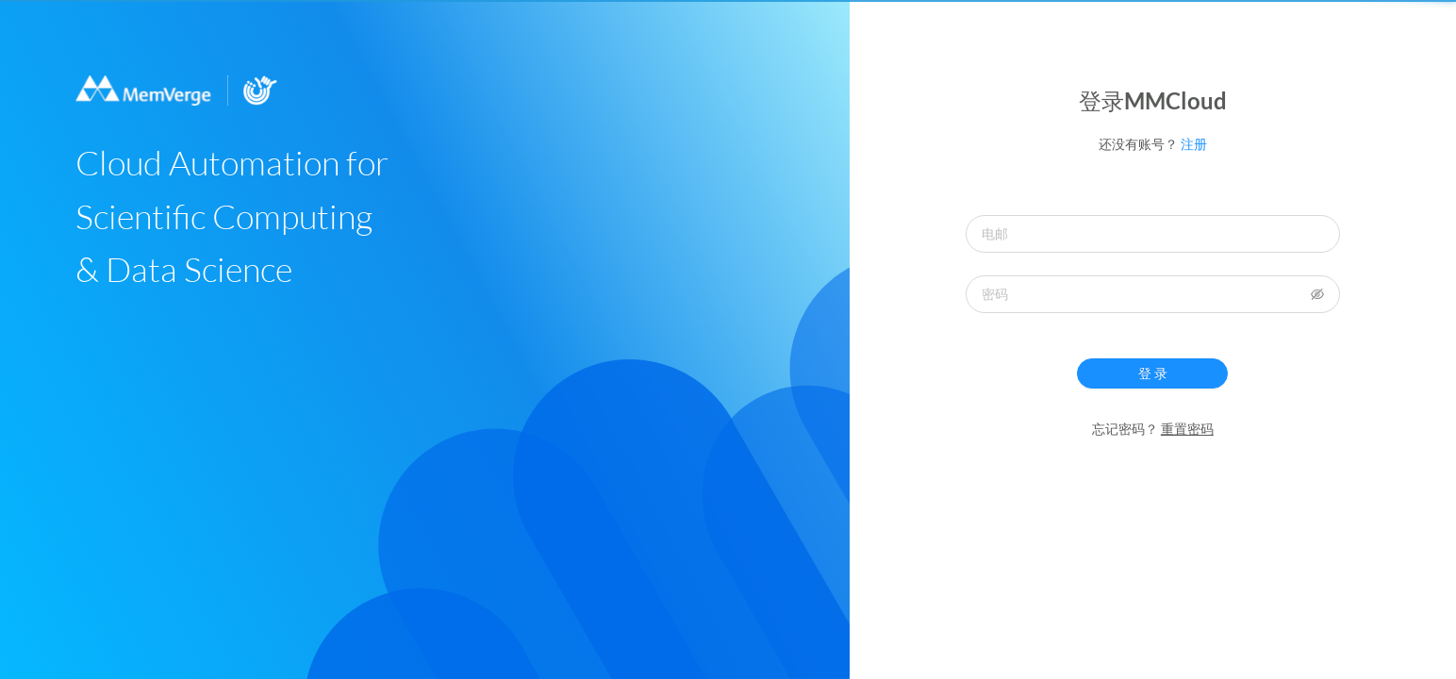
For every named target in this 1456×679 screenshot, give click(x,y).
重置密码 (1187, 429)
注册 (1194, 144)
